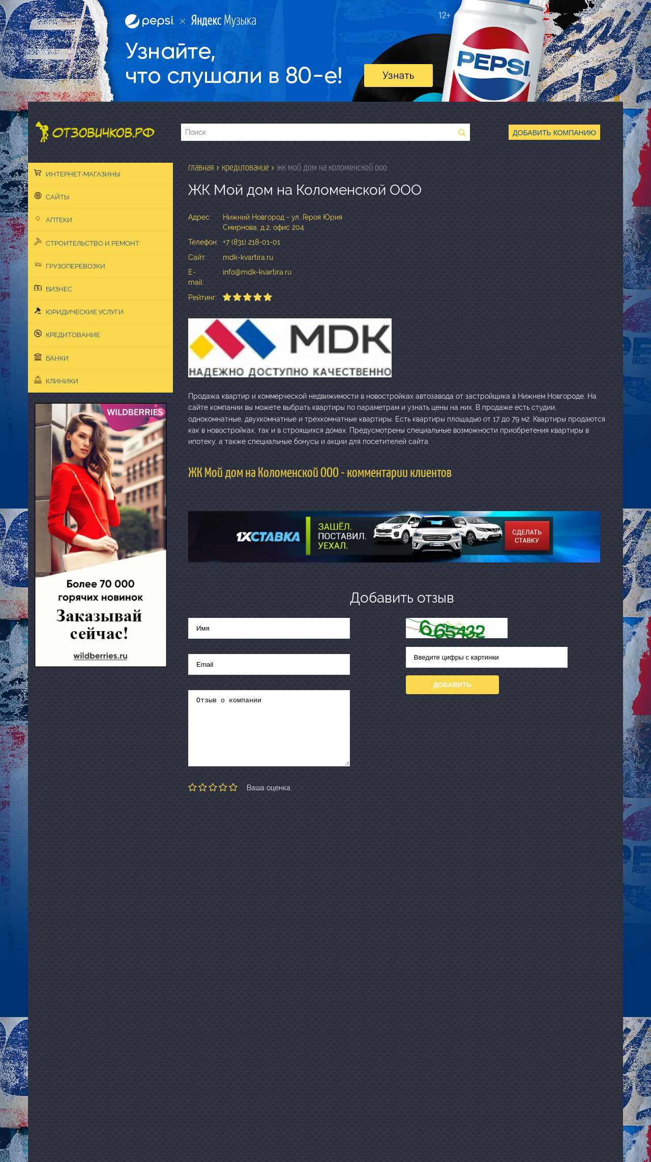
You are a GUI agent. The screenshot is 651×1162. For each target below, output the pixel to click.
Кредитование (67, 334)
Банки (51, 357)
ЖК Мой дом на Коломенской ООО (332, 167)
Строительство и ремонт (86, 242)
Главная (201, 167)
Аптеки (53, 219)
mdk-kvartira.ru (248, 257)
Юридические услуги (79, 311)
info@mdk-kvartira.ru (257, 272)
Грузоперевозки (69, 265)
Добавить (452, 685)
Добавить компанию (554, 133)
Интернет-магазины (77, 173)
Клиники (56, 380)
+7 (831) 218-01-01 (251, 242)
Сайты (52, 196)
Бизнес (53, 288)
